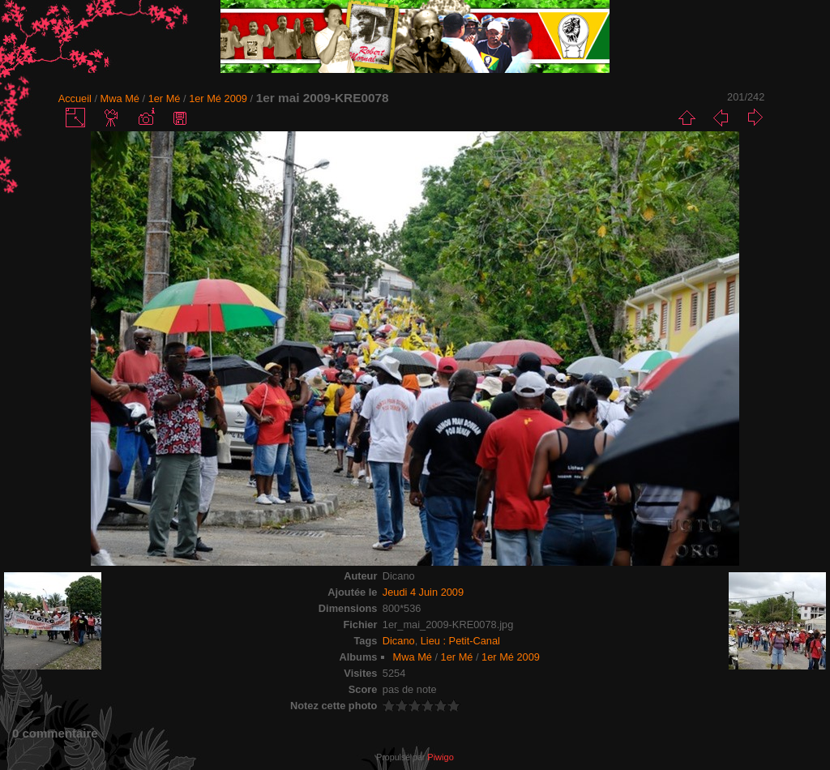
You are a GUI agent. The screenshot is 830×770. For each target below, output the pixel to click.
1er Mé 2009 (218, 98)
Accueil (75, 98)
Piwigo (440, 757)
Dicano (399, 641)
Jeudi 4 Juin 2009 (423, 592)
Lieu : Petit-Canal (460, 641)
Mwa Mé (120, 98)
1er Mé (164, 98)
